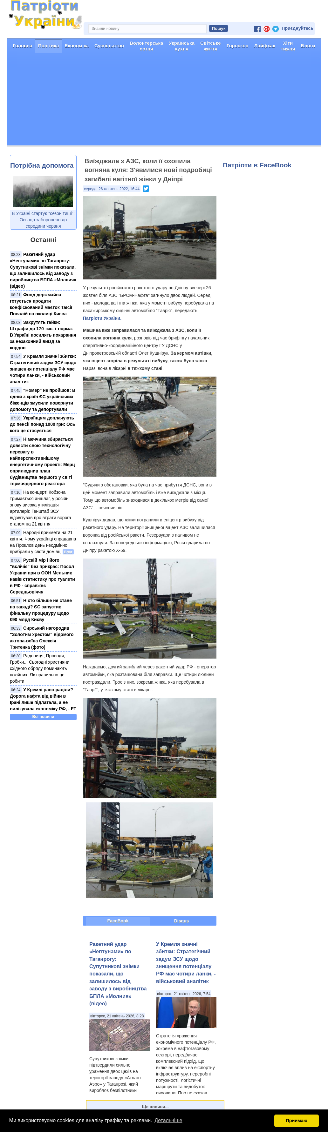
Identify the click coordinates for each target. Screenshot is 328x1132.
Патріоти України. (102, 318)
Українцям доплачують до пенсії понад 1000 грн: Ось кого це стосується (42, 424)
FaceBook (118, 920)
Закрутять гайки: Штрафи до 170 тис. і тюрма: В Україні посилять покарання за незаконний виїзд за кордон (43, 335)
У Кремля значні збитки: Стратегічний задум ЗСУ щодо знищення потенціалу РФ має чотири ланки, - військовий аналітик (43, 369)
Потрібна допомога (41, 165)
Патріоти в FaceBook (257, 165)
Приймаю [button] (296, 1120)
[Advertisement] (164, 101)
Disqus (181, 920)
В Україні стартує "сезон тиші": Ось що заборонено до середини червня (43, 220)
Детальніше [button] (168, 1120)
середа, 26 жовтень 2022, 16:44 (112, 189)
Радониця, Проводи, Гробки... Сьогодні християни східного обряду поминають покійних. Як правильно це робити (39, 668)
